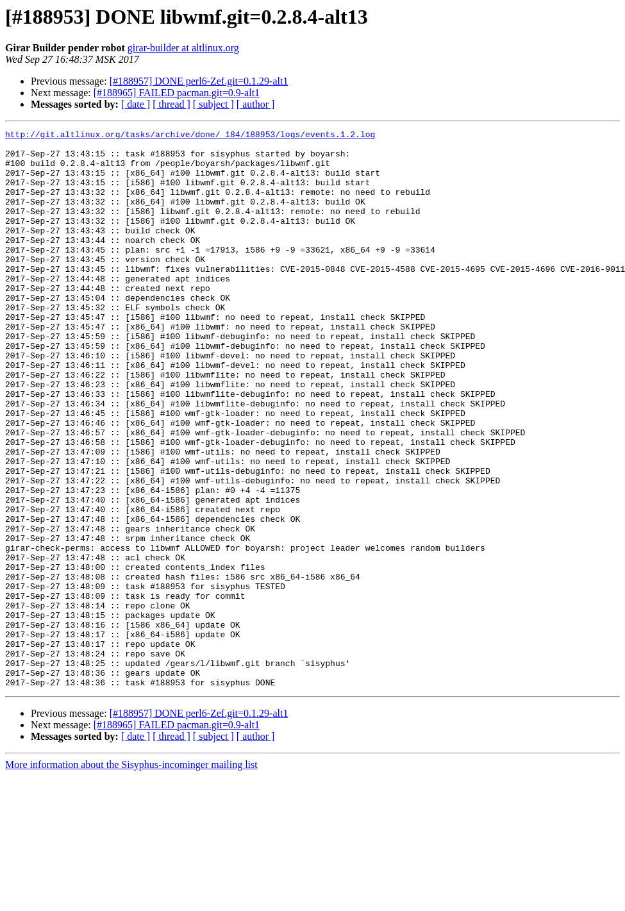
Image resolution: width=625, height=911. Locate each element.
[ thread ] (171, 104)
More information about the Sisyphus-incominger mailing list (131, 876)
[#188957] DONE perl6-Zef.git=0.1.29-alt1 (199, 81)
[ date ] (135, 104)
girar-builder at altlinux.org (183, 47)
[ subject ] (213, 104)
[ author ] (256, 104)
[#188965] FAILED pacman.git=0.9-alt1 (177, 92)
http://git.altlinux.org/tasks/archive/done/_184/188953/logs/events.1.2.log (190, 136)
